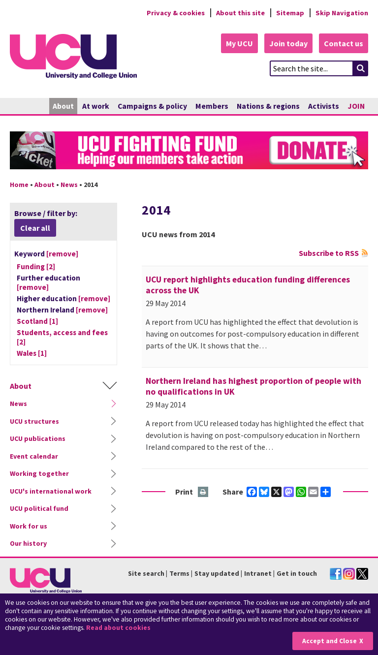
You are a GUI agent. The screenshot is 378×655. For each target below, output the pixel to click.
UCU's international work (51, 491)
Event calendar (34, 456)
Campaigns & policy (152, 106)
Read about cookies (118, 628)
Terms (179, 573)
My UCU (239, 43)
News (69, 184)
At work (95, 106)
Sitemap (290, 12)
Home (19, 184)
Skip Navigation (341, 12)
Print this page (203, 492)
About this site (240, 12)
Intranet (258, 573)
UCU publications (37, 438)
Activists (323, 106)
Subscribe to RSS (329, 253)
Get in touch (297, 573)
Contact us (343, 43)
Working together (39, 473)
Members (211, 106)
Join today (288, 43)
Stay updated (216, 573)
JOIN (356, 106)
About (63, 106)
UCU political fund (39, 508)
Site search (146, 573)
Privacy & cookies (176, 12)
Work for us (28, 526)
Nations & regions (268, 106)
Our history (28, 543)
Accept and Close (329, 641)
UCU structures (34, 421)
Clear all (35, 228)
